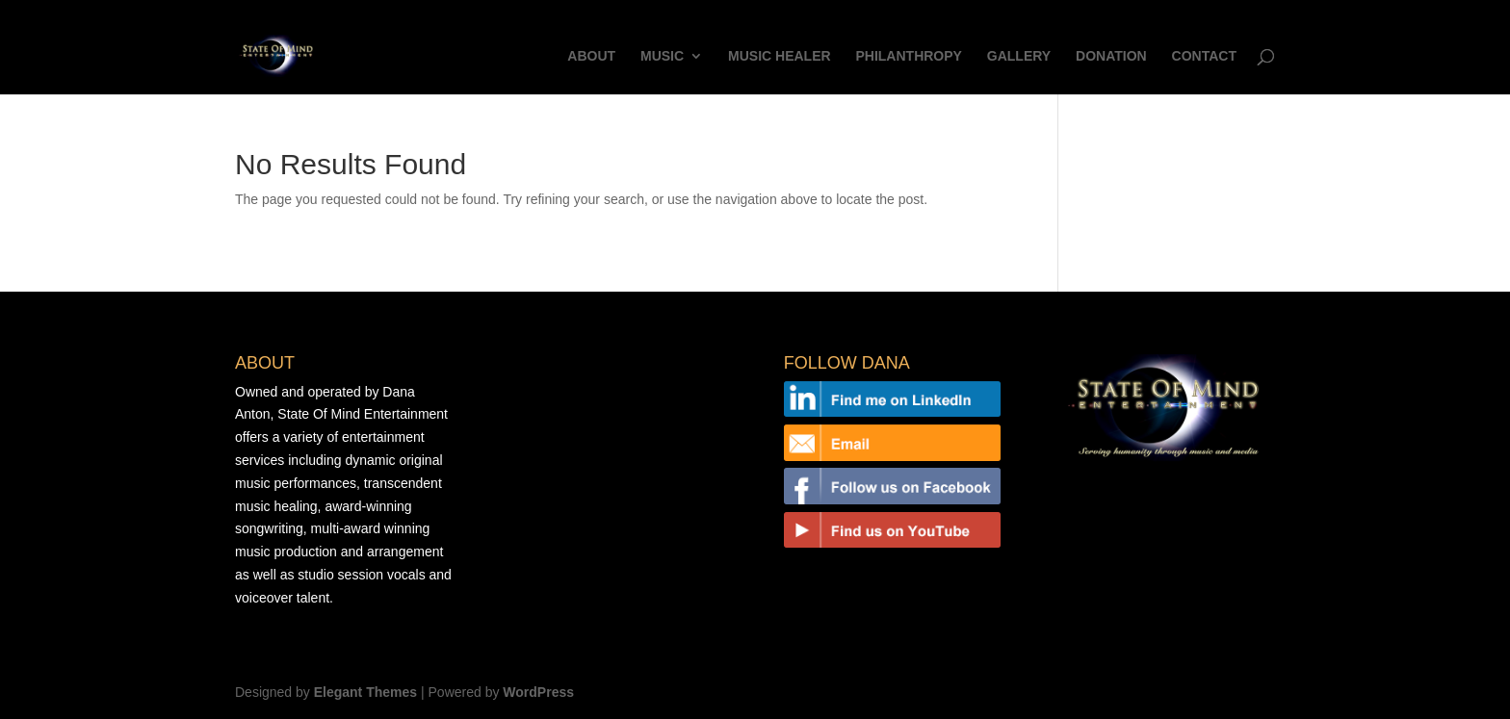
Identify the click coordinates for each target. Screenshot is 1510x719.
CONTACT (1204, 56)
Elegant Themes (365, 692)
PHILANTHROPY (908, 56)
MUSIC (662, 56)
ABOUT (591, 56)
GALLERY (1019, 56)
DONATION (1111, 56)
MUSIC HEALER (779, 56)
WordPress (538, 692)
